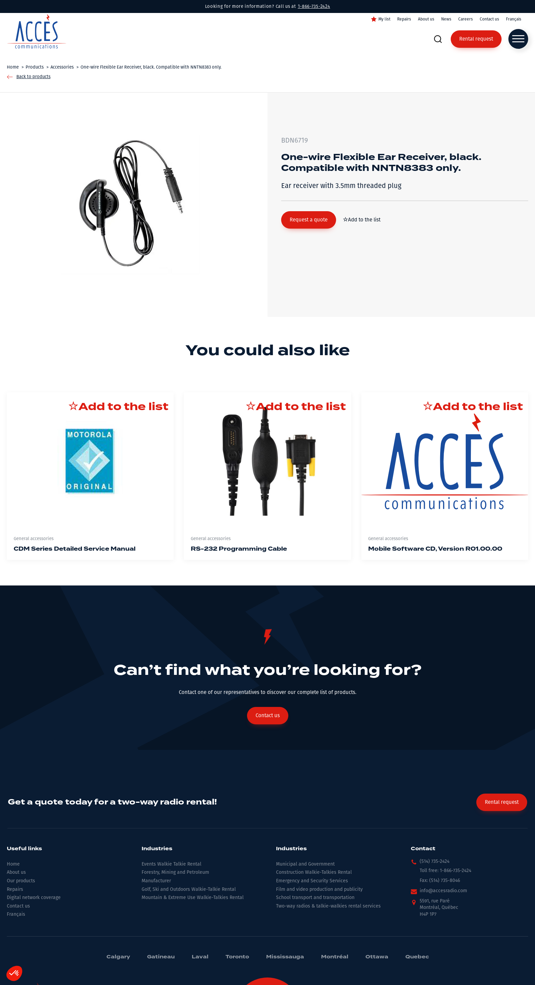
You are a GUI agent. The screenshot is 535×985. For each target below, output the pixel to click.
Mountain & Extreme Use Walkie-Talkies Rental (193, 897)
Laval (200, 957)
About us (426, 19)
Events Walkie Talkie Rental (171, 864)
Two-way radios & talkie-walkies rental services (328, 906)
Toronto (237, 957)
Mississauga (285, 957)
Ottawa (376, 957)
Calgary (118, 957)
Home (13, 864)
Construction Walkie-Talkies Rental (314, 872)
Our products (21, 881)
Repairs (404, 19)
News (446, 19)
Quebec (417, 957)
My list (384, 19)
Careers (465, 19)
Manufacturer (156, 881)
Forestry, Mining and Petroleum (175, 872)
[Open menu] (518, 39)
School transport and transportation (315, 897)
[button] (308, 220)
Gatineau (161, 957)
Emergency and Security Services (312, 881)
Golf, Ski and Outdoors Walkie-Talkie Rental (189, 889)
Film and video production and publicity (319, 889)
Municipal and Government (305, 864)
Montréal (334, 957)
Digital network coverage (34, 897)
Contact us (489, 19)
